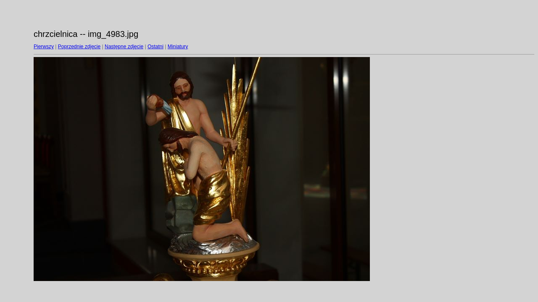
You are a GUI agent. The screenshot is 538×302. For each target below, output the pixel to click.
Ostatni (156, 46)
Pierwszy (44, 46)
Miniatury (178, 46)
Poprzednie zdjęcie (79, 46)
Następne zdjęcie (124, 46)
